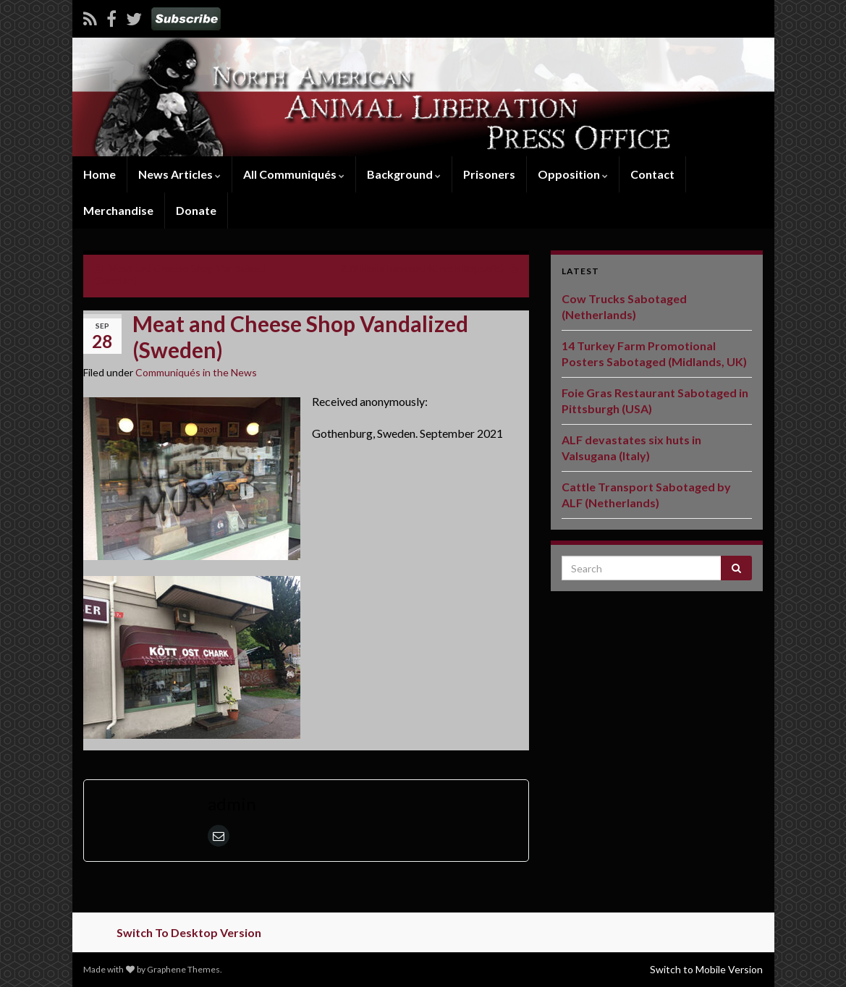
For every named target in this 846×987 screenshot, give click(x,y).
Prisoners (489, 174)
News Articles (179, 174)
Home (99, 174)
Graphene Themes (183, 969)
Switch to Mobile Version (706, 969)
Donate (196, 210)
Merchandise (118, 210)
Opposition (573, 174)
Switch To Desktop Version (189, 932)
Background (404, 174)
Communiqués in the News (196, 372)
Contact (652, 174)
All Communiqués (293, 174)
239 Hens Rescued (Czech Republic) (422, 268)
